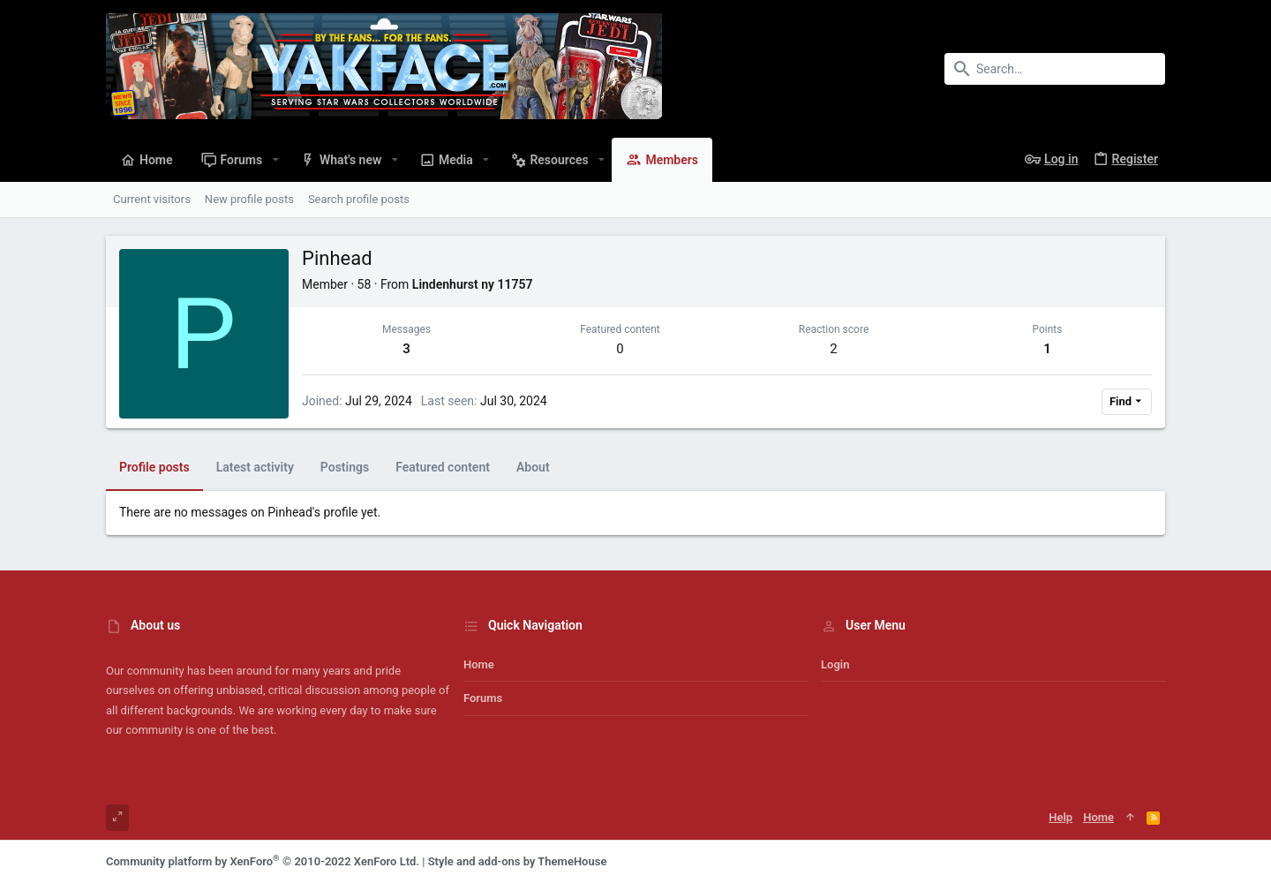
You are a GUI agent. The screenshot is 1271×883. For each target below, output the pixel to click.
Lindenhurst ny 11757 (472, 284)
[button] (275, 160)
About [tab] (533, 467)
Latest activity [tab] (255, 467)
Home (478, 664)
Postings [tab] (344, 467)
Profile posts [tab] (154, 467)
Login (835, 664)
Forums (482, 698)
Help (1060, 817)
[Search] (1054, 69)
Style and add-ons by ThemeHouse (517, 861)
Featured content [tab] (442, 467)
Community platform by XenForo (262, 861)
